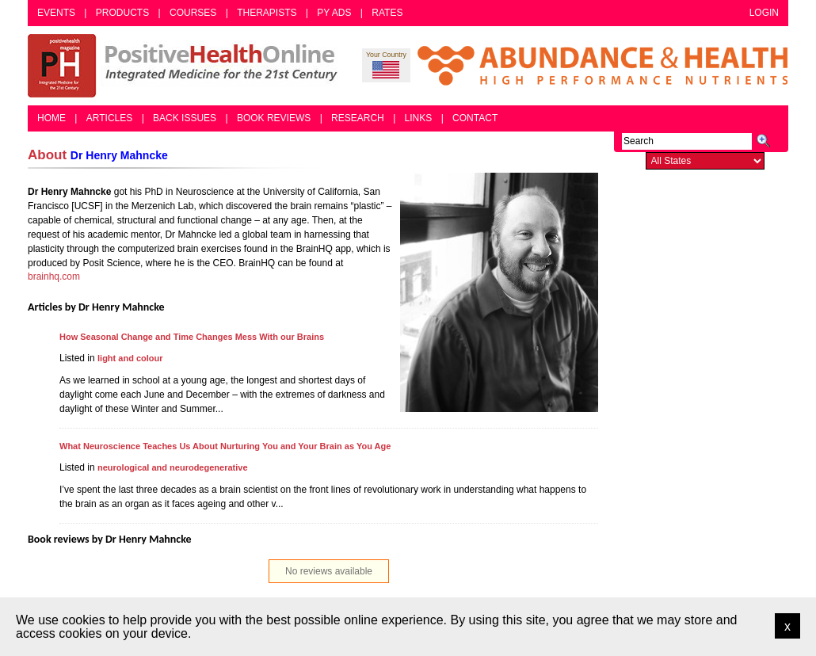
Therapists (266, 12)
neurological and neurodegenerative (172, 467)
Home (51, 118)
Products (122, 12)
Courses (193, 12)
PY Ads (334, 12)
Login (764, 12)
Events (56, 12)
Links (419, 118)
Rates (387, 12)
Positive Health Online (186, 65)
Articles (109, 118)
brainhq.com (54, 276)
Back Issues (184, 118)
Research (357, 118)
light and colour (130, 358)
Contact (475, 118)
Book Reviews (274, 118)
